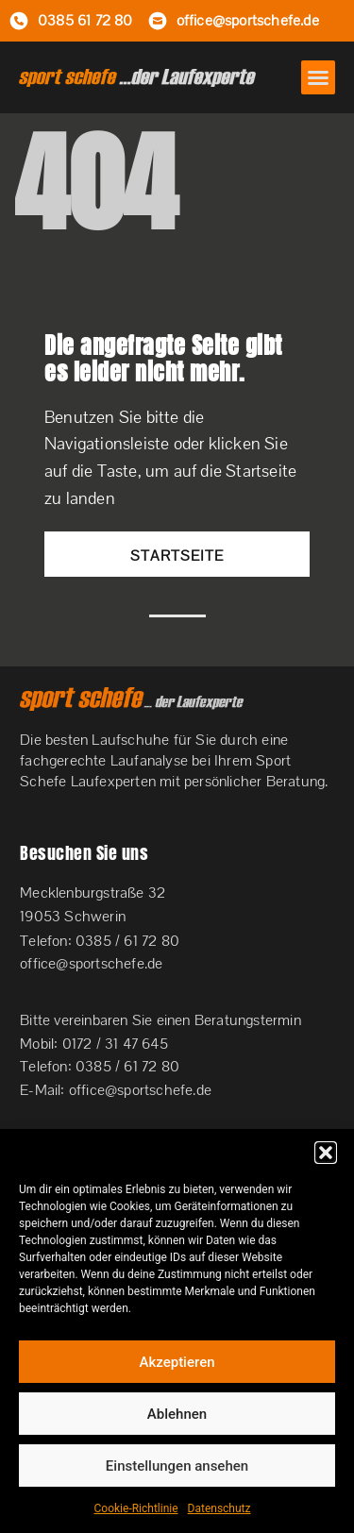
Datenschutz (219, 1508)
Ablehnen (177, 1414)
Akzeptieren (176, 1362)
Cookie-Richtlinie (136, 1508)
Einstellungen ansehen (177, 1465)
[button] (325, 1152)
